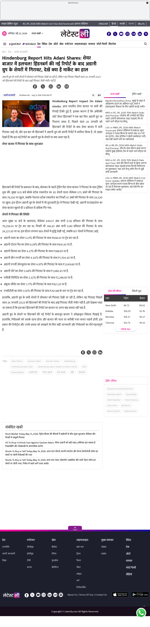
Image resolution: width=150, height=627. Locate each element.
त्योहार (79, 574)
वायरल (91, 44)
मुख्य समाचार (107, 540)
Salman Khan (130, 411)
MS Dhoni (126, 405)
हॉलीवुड (30, 554)
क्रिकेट (54, 547)
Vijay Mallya (131, 394)
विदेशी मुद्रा (136, 291)
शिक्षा (4, 560)
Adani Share (17, 361)
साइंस (103, 554)
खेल (61, 44)
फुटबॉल (55, 560)
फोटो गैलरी (102, 44)
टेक (50, 44)
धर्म (77, 581)
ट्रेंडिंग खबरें (137, 94)
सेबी (72, 372)
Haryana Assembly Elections (120, 388)
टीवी (29, 560)
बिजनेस (112, 44)
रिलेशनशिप (81, 587)
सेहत (78, 567)
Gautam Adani (34, 361)
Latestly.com (71, 612)
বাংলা (131, 24)
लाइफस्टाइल (81, 44)
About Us (72, 595)
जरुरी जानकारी (9, 95)
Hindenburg (69, 361)
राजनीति (5, 547)
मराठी (122, 24)
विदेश (44, 44)
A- (93, 95)
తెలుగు (141, 24)
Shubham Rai (24, 95)
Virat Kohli (112, 405)
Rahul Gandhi (113, 411)
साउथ (29, 567)
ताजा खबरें (36, 33)
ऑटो (55, 44)
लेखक (103, 547)
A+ (99, 95)
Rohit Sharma (131, 400)
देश (38, 44)
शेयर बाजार (61, 372)
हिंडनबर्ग (82, 372)
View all (126, 329)
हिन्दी (114, 24)
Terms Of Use (86, 595)
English (103, 24)
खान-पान (80, 547)
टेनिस (54, 554)
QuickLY (15, 44)
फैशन (78, 560)
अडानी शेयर (33, 372)
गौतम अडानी (47, 372)
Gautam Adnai (52, 361)
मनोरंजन (69, 44)
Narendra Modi (114, 394)
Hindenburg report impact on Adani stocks (57, 366)
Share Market (17, 372)
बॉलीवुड (30, 547)
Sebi (84, 366)
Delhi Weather (114, 400)
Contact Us (101, 595)
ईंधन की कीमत (114, 291)
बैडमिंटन (55, 567)
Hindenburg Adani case (22, 366)
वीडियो (129, 574)
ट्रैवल (78, 554)
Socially (29, 44)
